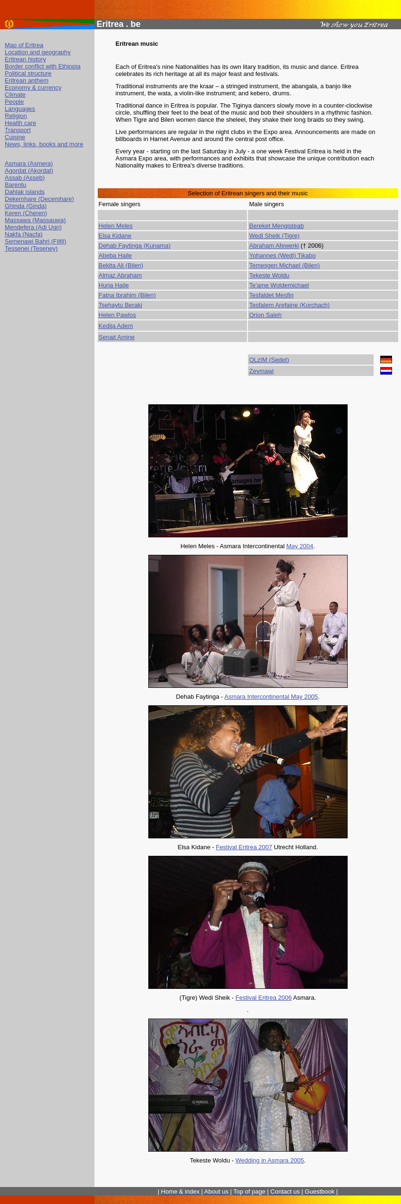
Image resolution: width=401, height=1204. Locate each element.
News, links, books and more (44, 144)
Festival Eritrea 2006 (263, 997)
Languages (20, 108)
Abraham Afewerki (274, 245)
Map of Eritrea (24, 45)
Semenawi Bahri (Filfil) (35, 241)
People (14, 101)
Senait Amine (117, 337)
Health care (20, 122)
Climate (15, 94)
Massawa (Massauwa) (35, 220)
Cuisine (15, 137)
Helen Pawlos (118, 314)
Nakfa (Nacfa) (24, 234)
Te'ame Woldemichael (279, 285)
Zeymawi (261, 371)
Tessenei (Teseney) (31, 248)
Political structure (28, 73)
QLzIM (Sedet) (269, 359)
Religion (16, 115)
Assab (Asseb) (25, 177)
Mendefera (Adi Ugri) (33, 227)
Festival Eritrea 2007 (244, 847)
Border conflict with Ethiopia (42, 66)
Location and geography (38, 52)
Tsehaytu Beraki (121, 305)
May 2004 (299, 546)
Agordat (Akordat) (29, 170)
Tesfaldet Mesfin (271, 295)
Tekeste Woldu (269, 275)
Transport (18, 130)
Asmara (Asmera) (29, 163)
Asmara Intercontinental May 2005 (271, 696)
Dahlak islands (25, 191)
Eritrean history (25, 59)
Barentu (15, 184)
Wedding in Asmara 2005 (269, 1160)
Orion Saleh (265, 314)
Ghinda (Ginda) (26, 205)
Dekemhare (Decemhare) (39, 198)
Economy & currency (33, 87)
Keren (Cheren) (26, 213)
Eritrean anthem (27, 80)
